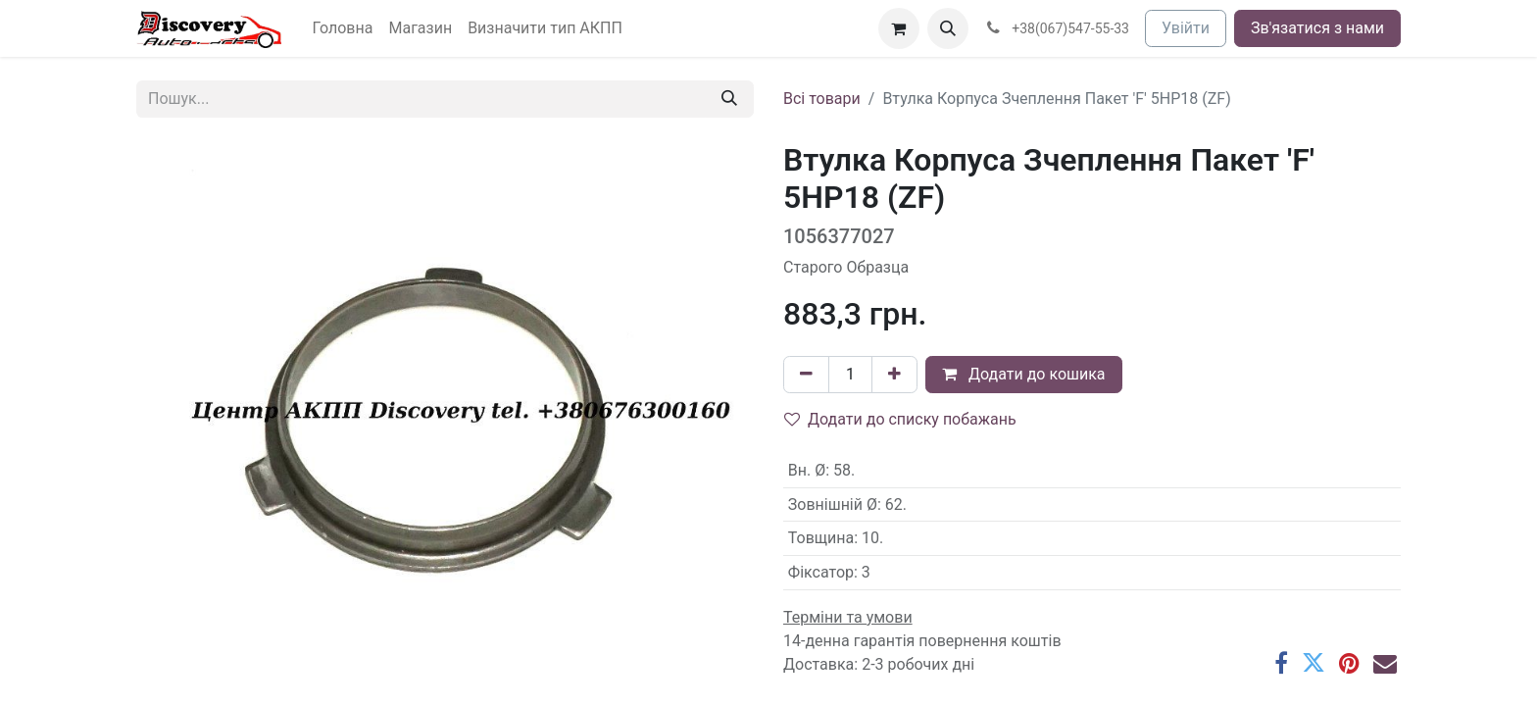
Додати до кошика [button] (1024, 374)
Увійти (1186, 28)
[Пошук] (729, 99)
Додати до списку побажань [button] (900, 419)
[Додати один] (894, 374)
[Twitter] (1313, 663)
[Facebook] (1281, 663)
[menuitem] (343, 28)
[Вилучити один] (806, 374)
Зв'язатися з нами (1317, 28)
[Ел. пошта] (1385, 663)
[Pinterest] (1349, 663)
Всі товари (822, 98)
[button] (947, 28)
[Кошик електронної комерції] (898, 28)
